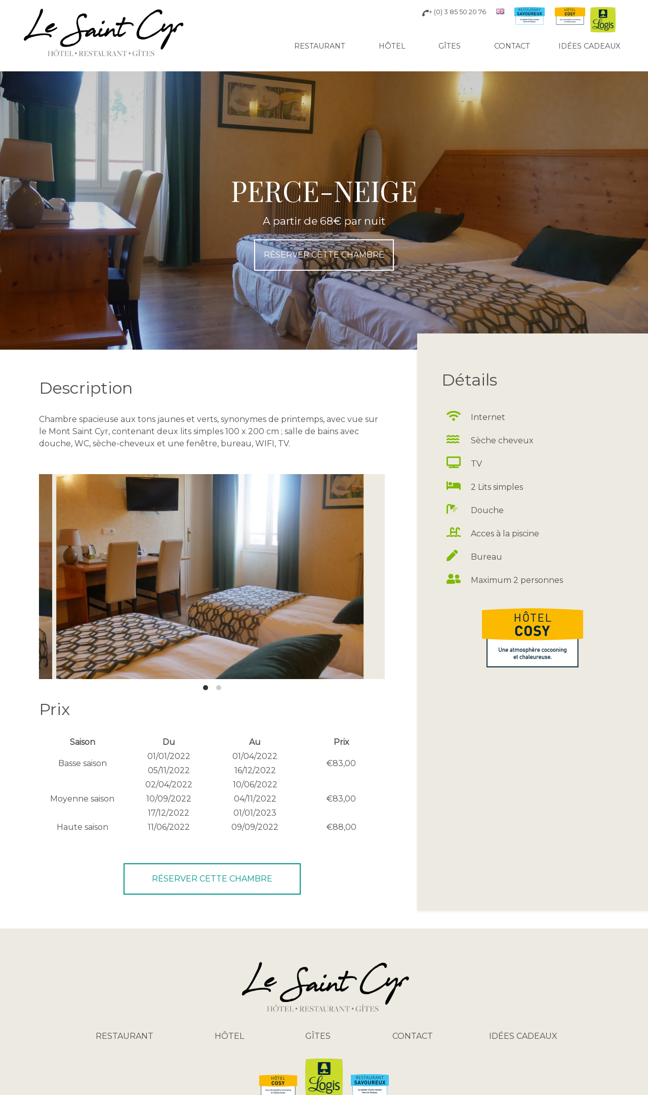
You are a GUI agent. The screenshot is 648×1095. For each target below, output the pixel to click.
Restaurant (319, 46)
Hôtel (392, 46)
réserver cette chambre (324, 255)
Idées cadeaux (589, 46)
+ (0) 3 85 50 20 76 (454, 12)
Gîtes (449, 46)
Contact (512, 46)
